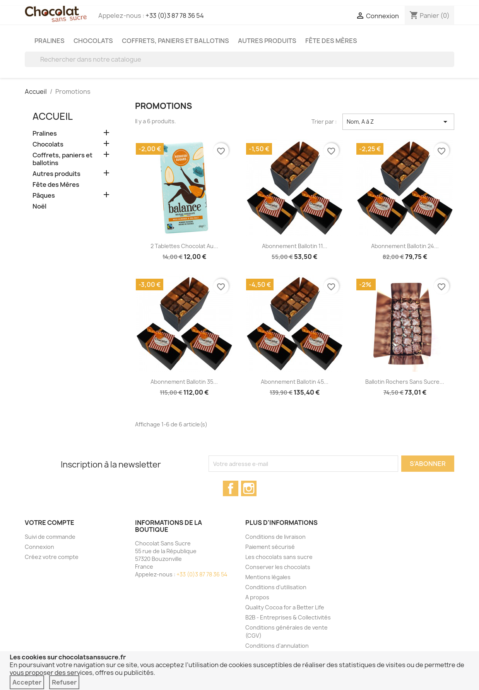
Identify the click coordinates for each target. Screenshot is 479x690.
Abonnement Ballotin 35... (184, 381)
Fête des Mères (331, 40)
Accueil (53, 116)
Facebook (230, 488)
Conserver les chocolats (277, 567)
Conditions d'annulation (277, 645)
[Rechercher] (239, 59)
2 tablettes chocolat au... (184, 246)
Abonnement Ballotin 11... (294, 246)
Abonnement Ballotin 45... (294, 381)
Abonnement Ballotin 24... (405, 246)
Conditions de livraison (275, 536)
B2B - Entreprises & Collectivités (288, 617)
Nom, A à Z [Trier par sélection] (398, 121)
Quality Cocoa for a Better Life (284, 607)
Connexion (39, 546)
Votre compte (49, 522)
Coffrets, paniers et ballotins (175, 40)
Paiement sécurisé (270, 546)
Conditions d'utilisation (275, 587)
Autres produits (267, 40)
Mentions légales (268, 577)
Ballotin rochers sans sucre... (404, 381)
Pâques (44, 195)
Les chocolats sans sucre (279, 557)
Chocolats (93, 40)
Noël (39, 206)
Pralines (49, 40)
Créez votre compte (52, 557)
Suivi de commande (50, 536)
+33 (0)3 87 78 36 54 (174, 15)
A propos (257, 597)
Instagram (249, 488)
